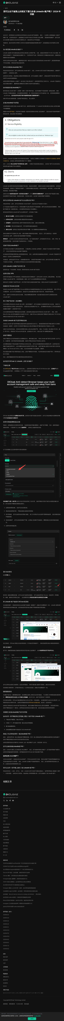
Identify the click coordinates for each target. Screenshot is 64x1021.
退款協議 (26, 1004)
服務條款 (5, 1004)
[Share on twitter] (4, 800)
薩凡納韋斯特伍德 (13, 21)
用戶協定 (12, 111)
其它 (42, 993)
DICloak (8, 368)
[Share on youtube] (13, 800)
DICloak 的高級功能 (34, 702)
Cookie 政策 (19, 1004)
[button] (55, 2)
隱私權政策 (12, 1004)
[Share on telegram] (10, 800)
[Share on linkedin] (7, 800)
